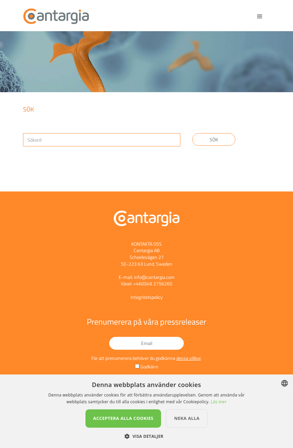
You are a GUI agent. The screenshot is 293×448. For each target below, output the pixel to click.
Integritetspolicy (147, 297)
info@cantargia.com (154, 277)
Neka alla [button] (186, 418)
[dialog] (146, 411)
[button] (146, 436)
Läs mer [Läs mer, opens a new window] (219, 402)
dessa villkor (188, 358)
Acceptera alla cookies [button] (123, 418)
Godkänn (149, 366)
